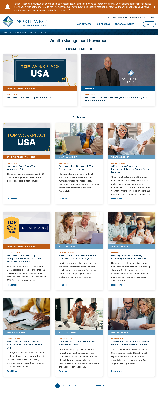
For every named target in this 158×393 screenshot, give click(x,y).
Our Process (100, 24)
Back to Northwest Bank (114, 18)
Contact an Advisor (135, 18)
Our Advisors (81, 24)
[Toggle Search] (135, 24)
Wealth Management (18, 35)
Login (147, 25)
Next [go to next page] (98, 388)
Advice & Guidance (121, 24)
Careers (149, 18)
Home (5, 35)
